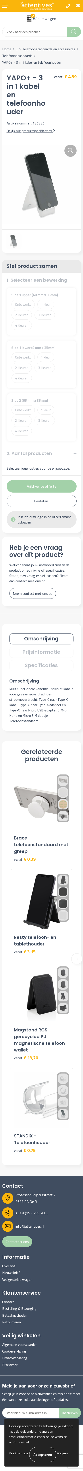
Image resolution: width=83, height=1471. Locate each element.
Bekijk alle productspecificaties (31, 130)
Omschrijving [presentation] (41, 638)
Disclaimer (9, 1364)
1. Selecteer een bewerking (37, 280)
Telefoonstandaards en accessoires (48, 49)
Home (6, 49)
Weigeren (62, 1453)
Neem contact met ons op (32, 593)
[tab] (41, 638)
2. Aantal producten (29, 453)
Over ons (8, 1266)
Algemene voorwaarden (19, 1344)
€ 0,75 (25, 1150)
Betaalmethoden (14, 1315)
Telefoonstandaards (17, 55)
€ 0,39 (25, 859)
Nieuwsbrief (11, 1272)
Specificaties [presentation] (41, 665)
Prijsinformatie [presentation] (41, 652)
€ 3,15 (25, 952)
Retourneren (11, 1322)
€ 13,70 (26, 1058)
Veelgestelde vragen (17, 1279)
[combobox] (34, 32)
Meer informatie (18, 1453)
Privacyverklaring (14, 1358)
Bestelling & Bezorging (19, 1308)
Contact (8, 1301)
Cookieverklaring (14, 1351)
